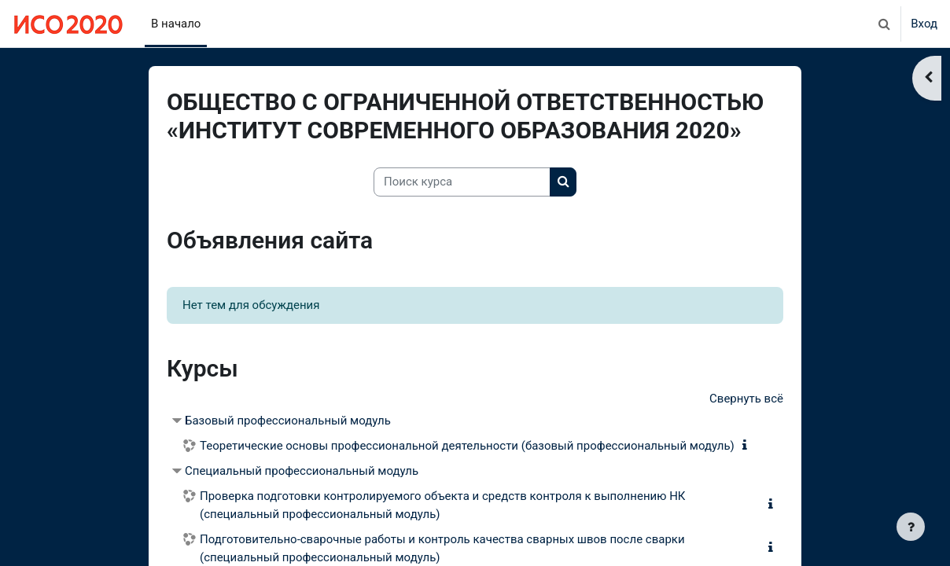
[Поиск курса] (462, 182)
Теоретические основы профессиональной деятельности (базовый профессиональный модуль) (467, 446)
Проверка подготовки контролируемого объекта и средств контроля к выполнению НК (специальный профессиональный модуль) (443, 505)
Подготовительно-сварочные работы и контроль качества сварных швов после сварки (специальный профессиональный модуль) (442, 548)
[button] (884, 23)
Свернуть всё (746, 398)
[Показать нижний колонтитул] (911, 527)
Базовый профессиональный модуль (288, 420)
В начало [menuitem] (176, 24)
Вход (924, 24)
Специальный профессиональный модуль (301, 471)
